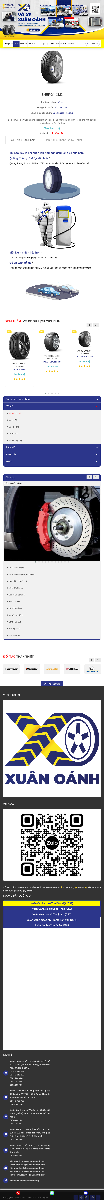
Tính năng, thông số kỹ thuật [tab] (63, 139)
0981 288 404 (16, 1078)
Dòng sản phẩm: (45, 107)
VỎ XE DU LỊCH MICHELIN (41, 321)
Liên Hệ (71, 44)
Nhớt (38, 44)
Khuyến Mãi (54, 44)
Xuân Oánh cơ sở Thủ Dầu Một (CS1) (52, 903)
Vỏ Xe (16, 44)
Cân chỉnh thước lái (18, 581)
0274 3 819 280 (17, 1075)
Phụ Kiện (31, 44)
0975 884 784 (16, 1155)
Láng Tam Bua (15, 622)
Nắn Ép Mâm (14, 629)
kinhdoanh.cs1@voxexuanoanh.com (27, 1161)
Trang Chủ (8, 44)
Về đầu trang (54, 684)
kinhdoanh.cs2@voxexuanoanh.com (27, 1164)
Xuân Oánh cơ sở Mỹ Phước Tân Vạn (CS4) (52, 920)
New (9, 332)
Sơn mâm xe (14, 635)
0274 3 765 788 (17, 1101)
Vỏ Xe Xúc (13, 434)
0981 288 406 (16, 1085)
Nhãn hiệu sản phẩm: (42, 113)
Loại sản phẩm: (49, 102)
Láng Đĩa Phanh (16, 588)
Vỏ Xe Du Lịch (15, 413)
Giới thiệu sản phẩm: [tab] (23, 139)
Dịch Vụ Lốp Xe (15, 608)
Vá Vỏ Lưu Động (16, 615)
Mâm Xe (23, 44)
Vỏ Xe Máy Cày (15, 440)
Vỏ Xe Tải (13, 420)
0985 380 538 (16, 1104)
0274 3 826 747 (17, 1071)
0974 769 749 (16, 1139)
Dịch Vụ (45, 44)
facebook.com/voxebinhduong (24, 1180)
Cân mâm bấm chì (17, 595)
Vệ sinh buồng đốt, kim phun (21, 574)
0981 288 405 (16, 1081)
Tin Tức (63, 44)
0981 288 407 (16, 1123)
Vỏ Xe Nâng (14, 427)
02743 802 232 (17, 1120)
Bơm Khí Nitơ (14, 601)
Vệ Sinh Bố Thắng (16, 568)
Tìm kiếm (92, 43)
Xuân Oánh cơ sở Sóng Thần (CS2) (52, 909)
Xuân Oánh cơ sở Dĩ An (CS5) (52, 925)
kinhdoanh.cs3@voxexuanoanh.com (27, 1168)
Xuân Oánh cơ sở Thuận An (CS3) (51, 914)
